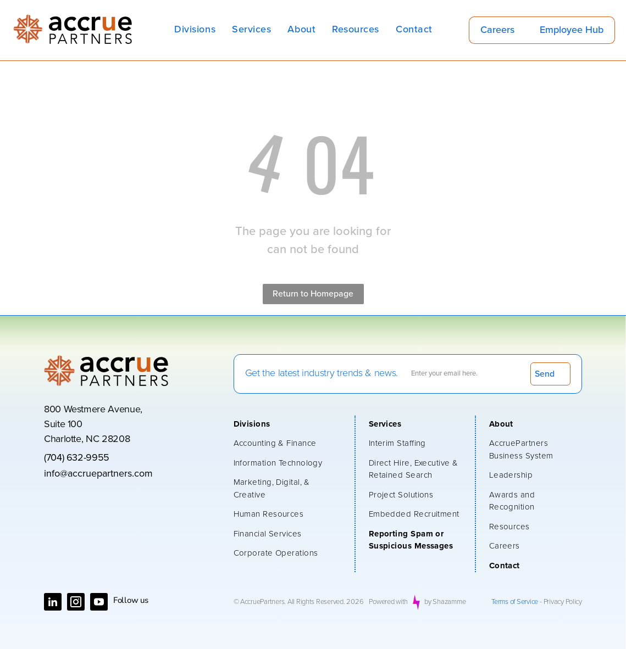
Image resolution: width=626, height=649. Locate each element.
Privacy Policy (563, 602)
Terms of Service (514, 602)
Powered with (388, 602)
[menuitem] (195, 30)
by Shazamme (445, 602)
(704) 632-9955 (76, 458)
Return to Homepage (313, 293)
